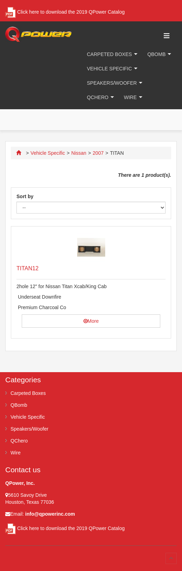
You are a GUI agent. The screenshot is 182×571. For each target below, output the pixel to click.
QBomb (156, 54)
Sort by (24, 196)
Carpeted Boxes (109, 54)
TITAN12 (27, 268)
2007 (98, 153)
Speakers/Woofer (112, 83)
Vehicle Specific (109, 68)
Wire (130, 97)
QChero (97, 97)
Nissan (78, 153)
